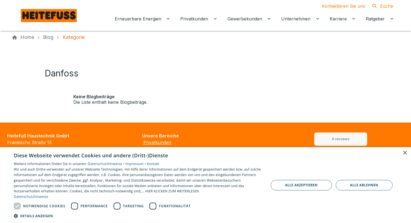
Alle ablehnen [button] (364, 185)
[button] (137, 216)
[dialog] (205, 185)
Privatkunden (157, 142)
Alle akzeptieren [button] (301, 185)
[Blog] (48, 37)
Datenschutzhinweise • (106, 163)
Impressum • (136, 163)
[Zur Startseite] (49, 15)
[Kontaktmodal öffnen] (339, 6)
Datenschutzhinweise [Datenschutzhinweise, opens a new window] (31, 196)
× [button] (405, 153)
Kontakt (153, 163)
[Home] (27, 37)
